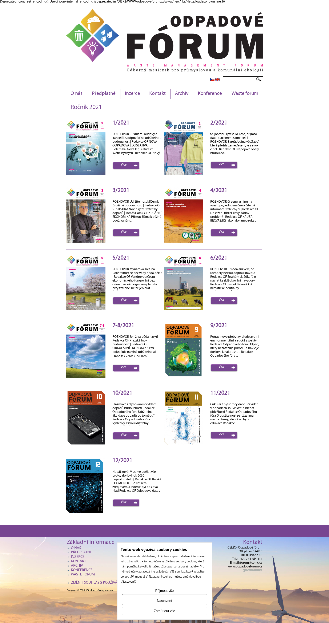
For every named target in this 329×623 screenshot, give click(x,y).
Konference (210, 94)
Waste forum (245, 94)
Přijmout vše (164, 590)
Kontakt (157, 94)
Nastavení (164, 601)
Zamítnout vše (164, 611)
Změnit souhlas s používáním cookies (104, 583)
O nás (77, 94)
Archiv (182, 94)
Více (124, 164)
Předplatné (104, 94)
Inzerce (132, 94)
